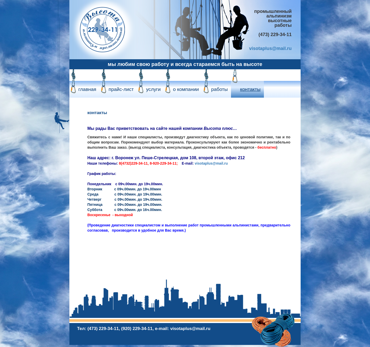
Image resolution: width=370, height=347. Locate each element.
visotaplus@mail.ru (270, 48)
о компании (186, 89)
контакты (250, 89)
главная (87, 89)
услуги (153, 89)
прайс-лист (121, 89)
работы (219, 89)
